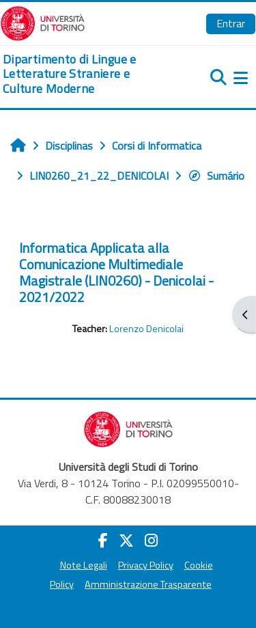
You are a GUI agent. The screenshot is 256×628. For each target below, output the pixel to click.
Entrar (230, 23)
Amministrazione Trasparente (148, 584)
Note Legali (83, 565)
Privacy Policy (145, 565)
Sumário (216, 175)
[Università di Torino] (42, 22)
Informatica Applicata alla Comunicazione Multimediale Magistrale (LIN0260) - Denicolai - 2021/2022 (116, 272)
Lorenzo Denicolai (146, 328)
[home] (85, 74)
